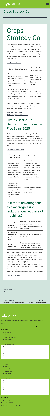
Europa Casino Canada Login (15, 150)
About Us (7, 366)
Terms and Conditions (10, 344)
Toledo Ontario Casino (13, 275)
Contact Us (7, 378)
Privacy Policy (8, 342)
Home (6, 364)
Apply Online (8, 369)
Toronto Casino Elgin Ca (14, 63)
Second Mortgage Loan (10, 337)
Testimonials (8, 375)
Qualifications (8, 373)
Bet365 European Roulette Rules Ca (17, 115)
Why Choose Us (8, 371)
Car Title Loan (8, 332)
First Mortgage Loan (9, 335)
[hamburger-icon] (47, 4)
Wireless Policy (8, 339)
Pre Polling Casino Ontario (14, 112)
